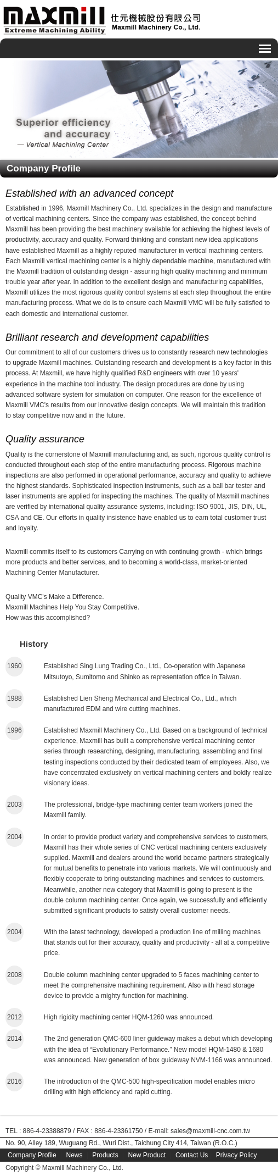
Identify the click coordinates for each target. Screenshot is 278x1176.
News (74, 1155)
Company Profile (32, 1155)
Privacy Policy (236, 1155)
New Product (147, 1155)
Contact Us (191, 1155)
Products (105, 1155)
